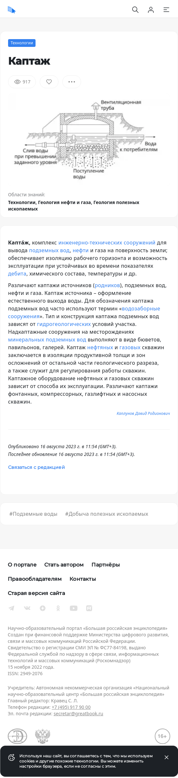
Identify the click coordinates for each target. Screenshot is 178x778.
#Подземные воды (33, 513)
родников (107, 285)
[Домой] (12, 10)
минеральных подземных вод (47, 339)
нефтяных (100, 347)
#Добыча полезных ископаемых (106, 513)
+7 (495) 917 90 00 (71, 707)
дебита (17, 273)
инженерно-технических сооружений (107, 242)
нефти (81, 250)
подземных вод (49, 250)
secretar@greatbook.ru (78, 713)
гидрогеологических (64, 324)
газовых (130, 347)
